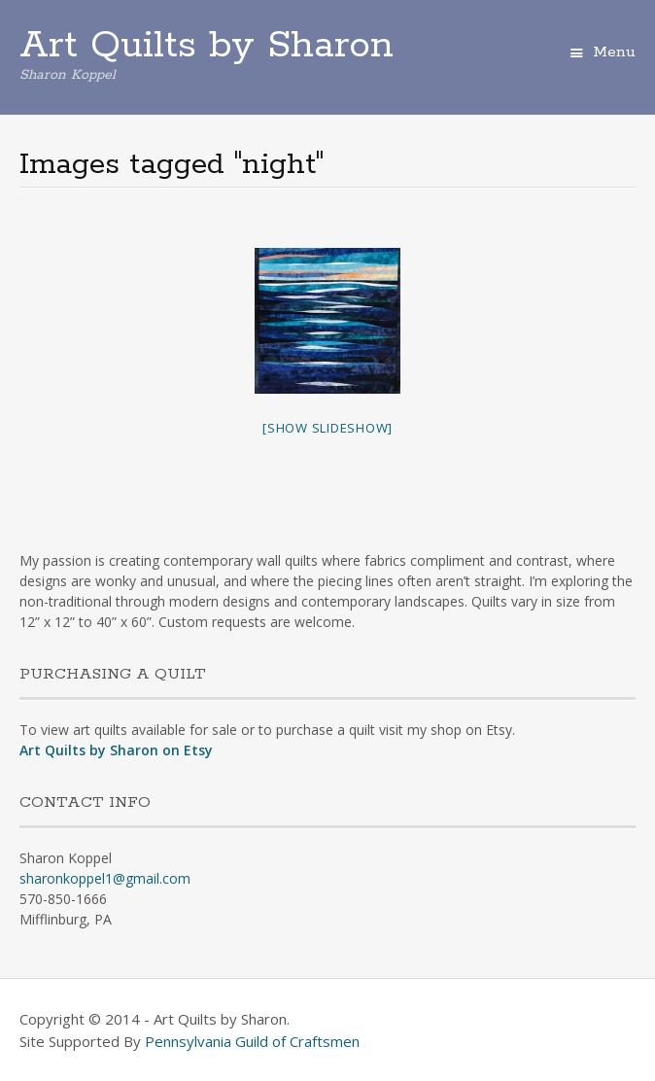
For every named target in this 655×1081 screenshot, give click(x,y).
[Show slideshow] (327, 427)
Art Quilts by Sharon (206, 45)
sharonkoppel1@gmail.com (104, 878)
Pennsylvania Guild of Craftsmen (252, 1041)
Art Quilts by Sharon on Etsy (116, 750)
